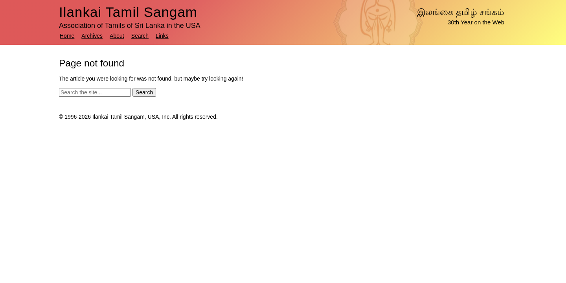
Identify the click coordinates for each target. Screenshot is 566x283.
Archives (92, 36)
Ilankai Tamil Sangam (128, 12)
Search (140, 36)
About (117, 36)
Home (67, 36)
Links (162, 36)
